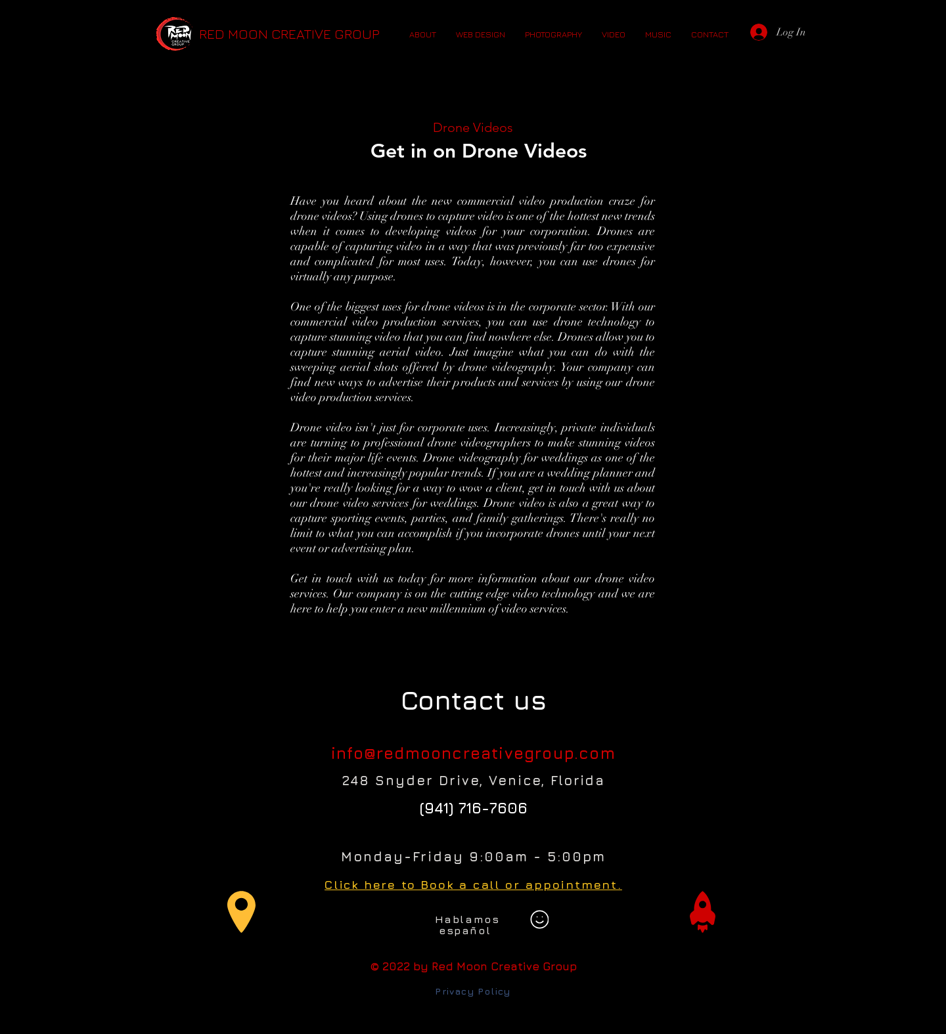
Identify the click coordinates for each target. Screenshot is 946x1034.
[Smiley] (539, 920)
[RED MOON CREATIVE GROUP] (289, 34)
